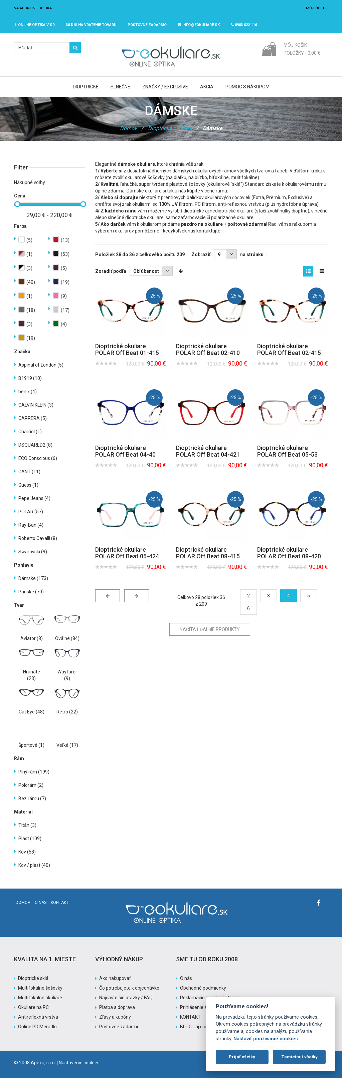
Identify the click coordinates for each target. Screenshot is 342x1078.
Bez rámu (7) (32, 798)
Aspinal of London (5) (40, 365)
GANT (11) (29, 471)
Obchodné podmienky (203, 988)
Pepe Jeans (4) (34, 498)
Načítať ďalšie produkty (210, 629)
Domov (128, 128)
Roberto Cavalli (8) (37, 538)
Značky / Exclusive (165, 86)
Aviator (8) (31, 638)
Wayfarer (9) (67, 675)
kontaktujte (208, 230)
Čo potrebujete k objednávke (129, 988)
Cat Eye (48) (31, 711)
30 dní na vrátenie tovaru (91, 25)
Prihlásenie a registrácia (205, 1007)
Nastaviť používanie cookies (265, 1039)
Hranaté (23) (31, 675)
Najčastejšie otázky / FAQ (126, 997)
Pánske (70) (31, 591)
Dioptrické (86, 86)
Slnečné (120, 86)
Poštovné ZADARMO (147, 25)
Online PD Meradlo (37, 1026)
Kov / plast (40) (34, 865)
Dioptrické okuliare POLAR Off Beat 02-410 (208, 349)
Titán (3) (27, 825)
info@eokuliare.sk (199, 25)
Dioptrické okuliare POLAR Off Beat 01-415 (127, 349)
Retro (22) (67, 711)
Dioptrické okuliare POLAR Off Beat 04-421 (208, 451)
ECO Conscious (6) (37, 458)
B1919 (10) (30, 378)
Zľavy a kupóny (115, 1017)
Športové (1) (31, 745)
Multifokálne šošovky (40, 988)
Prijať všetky (242, 1056)
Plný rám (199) (33, 771)
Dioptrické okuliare (170, 128)
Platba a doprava (117, 1007)
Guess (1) (28, 485)
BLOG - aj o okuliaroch (202, 1026)
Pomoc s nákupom (247, 86)
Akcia (206, 86)
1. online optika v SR (34, 25)
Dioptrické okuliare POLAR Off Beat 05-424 (127, 553)
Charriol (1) (30, 431)
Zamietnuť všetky (299, 1056)
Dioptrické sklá (33, 978)
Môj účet (317, 8)
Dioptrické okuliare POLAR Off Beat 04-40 (125, 451)
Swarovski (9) (32, 551)
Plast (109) (29, 838)
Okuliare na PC (33, 1007)
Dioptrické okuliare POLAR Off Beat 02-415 (289, 349)
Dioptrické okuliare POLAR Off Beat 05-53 (287, 451)
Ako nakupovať (115, 978)
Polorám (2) (30, 785)
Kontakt (59, 902)
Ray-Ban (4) (30, 525)
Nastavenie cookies (79, 1062)
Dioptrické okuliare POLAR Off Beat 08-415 (208, 553)
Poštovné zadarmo (119, 1026)
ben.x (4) (27, 391)
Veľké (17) (67, 745)
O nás (40, 902)
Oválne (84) (67, 638)
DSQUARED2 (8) (35, 445)
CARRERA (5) (32, 418)
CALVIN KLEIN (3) (35, 405)
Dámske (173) (33, 578)
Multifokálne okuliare (40, 997)
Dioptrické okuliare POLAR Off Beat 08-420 (289, 553)
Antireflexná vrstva (38, 1017)
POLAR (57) (30, 511)
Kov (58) (27, 852)
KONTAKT (190, 1017)
